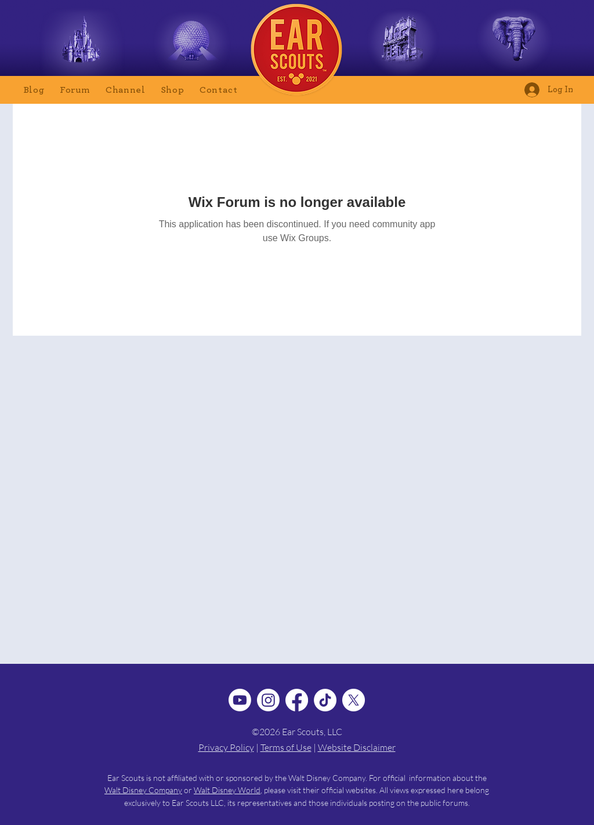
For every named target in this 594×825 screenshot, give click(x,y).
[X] (353, 700)
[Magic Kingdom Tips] (82, 44)
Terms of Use (286, 747)
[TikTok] (325, 700)
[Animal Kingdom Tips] (513, 44)
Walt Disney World (227, 790)
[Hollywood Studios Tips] (403, 44)
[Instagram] (268, 700)
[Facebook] (296, 700)
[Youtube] (240, 700)
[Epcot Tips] (191, 44)
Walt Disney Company (143, 790)
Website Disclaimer (357, 747)
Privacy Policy (226, 747)
